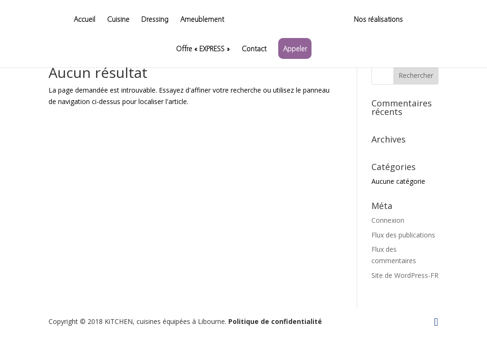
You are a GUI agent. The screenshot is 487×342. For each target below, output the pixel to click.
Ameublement (202, 20)
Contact (254, 49)
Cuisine (118, 20)
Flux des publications (403, 234)
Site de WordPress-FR (404, 275)
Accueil (84, 20)
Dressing (154, 20)
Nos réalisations (378, 20)
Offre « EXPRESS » (203, 49)
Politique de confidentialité (275, 321)
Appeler (295, 48)
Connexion (387, 220)
